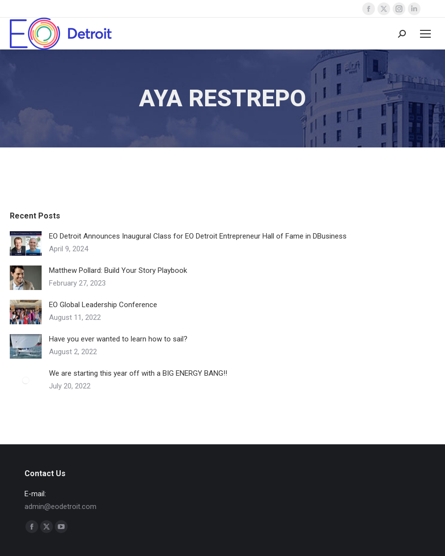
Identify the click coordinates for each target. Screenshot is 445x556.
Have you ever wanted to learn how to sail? (118, 339)
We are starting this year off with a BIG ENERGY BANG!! (138, 373)
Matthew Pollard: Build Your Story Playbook (118, 270)
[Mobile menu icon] (425, 34)
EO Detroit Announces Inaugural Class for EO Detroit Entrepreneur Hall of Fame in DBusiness (198, 236)
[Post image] (26, 243)
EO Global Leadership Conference (103, 304)
